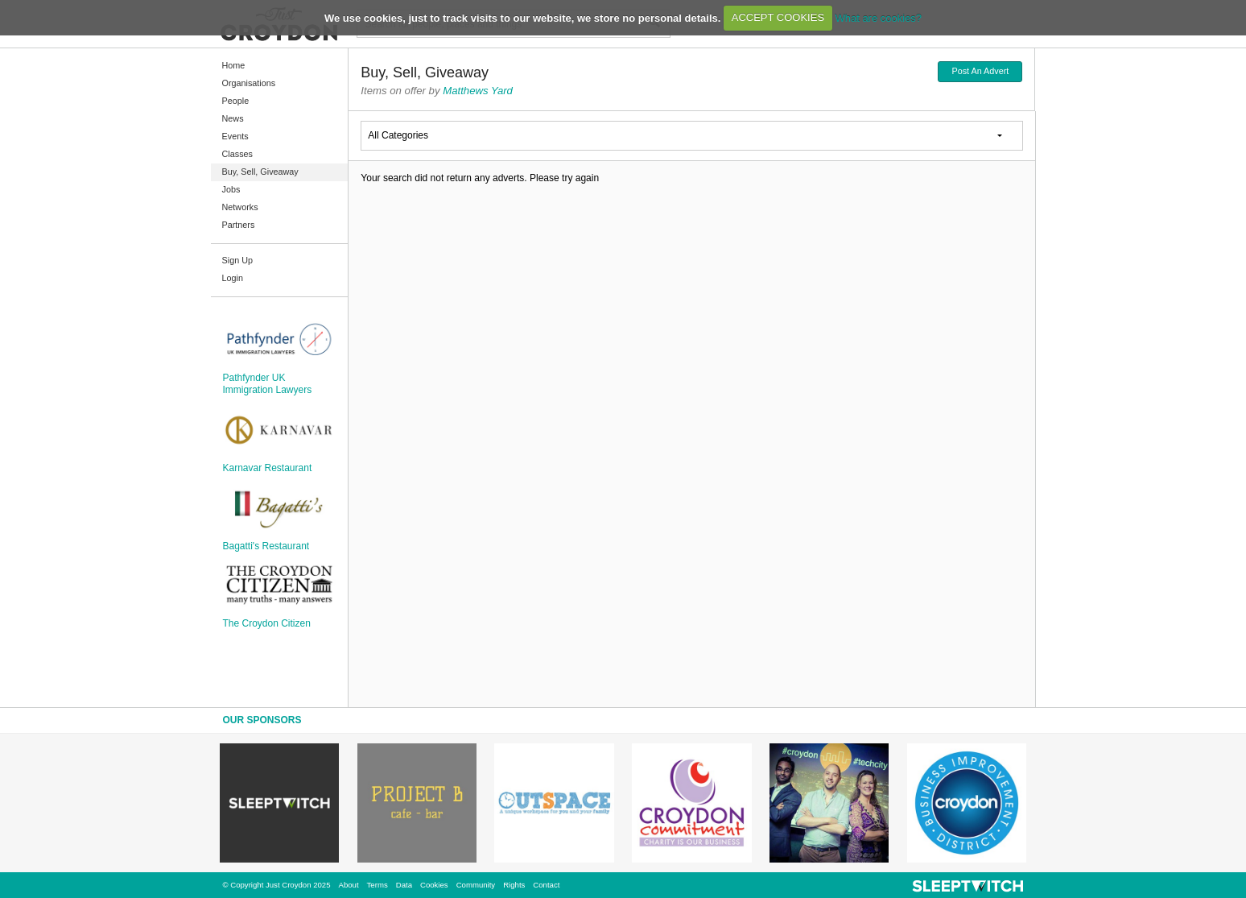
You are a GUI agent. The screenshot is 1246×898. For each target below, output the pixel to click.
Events (235, 136)
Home (233, 65)
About (349, 884)
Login (232, 278)
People (236, 101)
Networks (240, 207)
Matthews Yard (478, 91)
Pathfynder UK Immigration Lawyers (267, 383)
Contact (546, 884)
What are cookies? (878, 17)
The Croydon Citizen (267, 623)
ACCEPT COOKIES (778, 17)
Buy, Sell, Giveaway (260, 171)
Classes (237, 154)
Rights (514, 884)
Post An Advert (980, 71)
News (233, 118)
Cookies (434, 884)
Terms (377, 884)
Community (476, 884)
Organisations (249, 83)
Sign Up (237, 260)
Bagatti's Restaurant (266, 546)
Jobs (231, 189)
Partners (238, 225)
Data (404, 884)
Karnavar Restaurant (267, 468)
